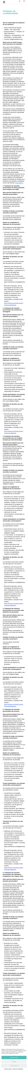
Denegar (14, 1061)
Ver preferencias (14, 1065)
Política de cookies (8, 1068)
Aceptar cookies (14, 1057)
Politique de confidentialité (18, 1068)
